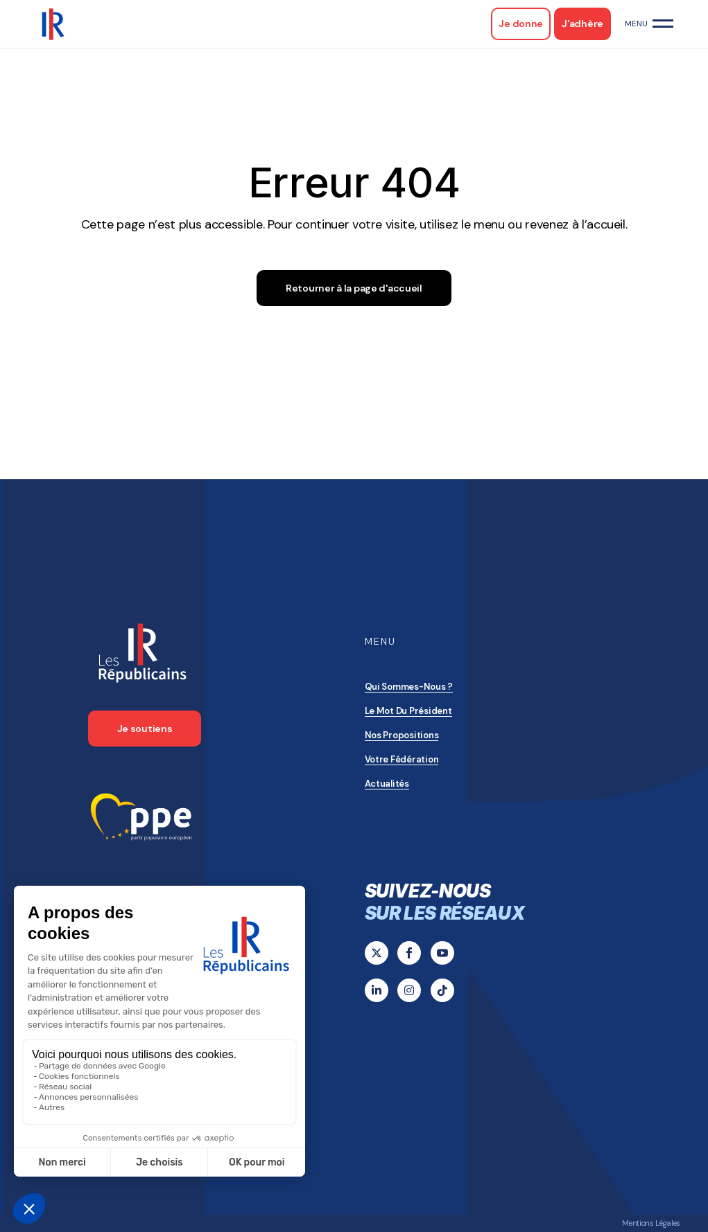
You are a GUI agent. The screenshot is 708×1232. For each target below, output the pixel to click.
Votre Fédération (402, 759)
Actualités (387, 783)
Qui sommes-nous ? (409, 687)
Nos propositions (402, 735)
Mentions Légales (651, 1223)
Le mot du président (408, 711)
